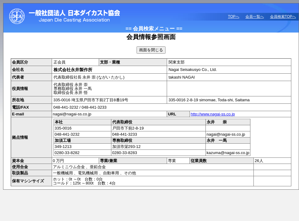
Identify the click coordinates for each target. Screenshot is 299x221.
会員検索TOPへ (283, 16)
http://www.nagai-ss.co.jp (213, 114)
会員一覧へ (254, 16)
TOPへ (233, 16)
